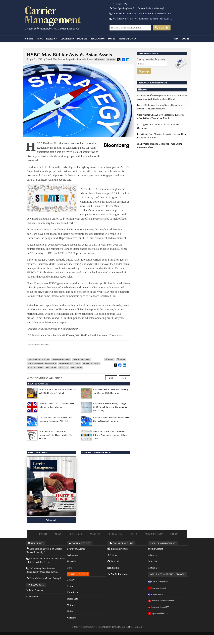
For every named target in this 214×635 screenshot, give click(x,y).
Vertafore (71, 618)
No (124, 377)
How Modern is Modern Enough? (43, 578)
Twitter (112, 555)
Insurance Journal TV (158, 607)
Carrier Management (158, 582)
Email (111, 59)
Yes (111, 377)
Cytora (70, 586)
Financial (71, 561)
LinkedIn (113, 568)
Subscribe (152, 561)
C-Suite (29, 38)
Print (99, 59)
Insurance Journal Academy (161, 601)
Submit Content (155, 549)
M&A (78, 363)
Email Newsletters (118, 549)
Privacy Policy (108, 627)
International (66, 363)
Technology (72, 555)
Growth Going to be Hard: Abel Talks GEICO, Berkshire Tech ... (141, 13)
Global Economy (81, 359)
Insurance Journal (157, 588)
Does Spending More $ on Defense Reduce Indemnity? (137, 8)
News (40, 38)
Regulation (97, 38)
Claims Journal (156, 594)
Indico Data (72, 599)
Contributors (32, 596)
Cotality (71, 580)
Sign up (144, 71)
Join (176, 38)
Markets (82, 38)
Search (161, 27)
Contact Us (153, 568)
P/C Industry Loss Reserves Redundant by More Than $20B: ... (141, 18)
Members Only (127, 38)
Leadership (67, 38)
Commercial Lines (61, 359)
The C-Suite (76, 368)
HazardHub (72, 592)
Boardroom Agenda (76, 549)
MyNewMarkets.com (158, 613)
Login (185, 38)
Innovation (51, 363)
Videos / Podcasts (34, 590)
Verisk (70, 611)
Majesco (71, 605)
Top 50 (111, 38)
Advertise (152, 555)
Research (51, 38)
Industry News (35, 363)
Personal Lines (36, 368)
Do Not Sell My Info (118, 574)
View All (51, 520)
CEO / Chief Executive (38, 359)
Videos (174, 534)
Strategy (63, 368)
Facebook (114, 561)
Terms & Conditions (124, 627)
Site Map (138, 627)
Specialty (51, 368)
